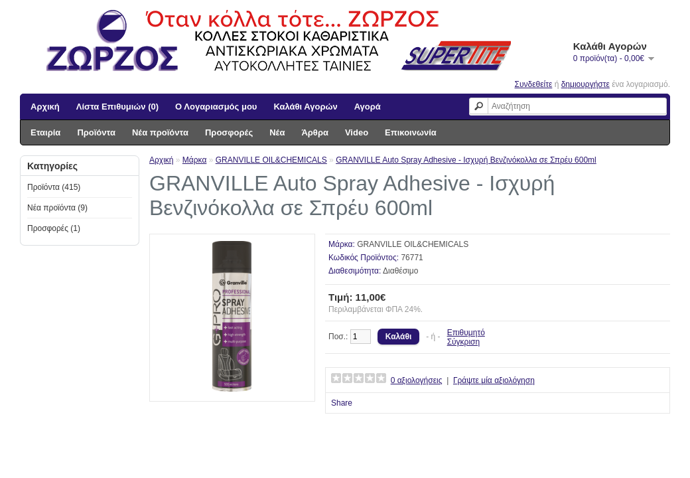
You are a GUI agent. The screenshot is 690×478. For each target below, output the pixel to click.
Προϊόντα (96, 132)
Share (341, 403)
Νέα (277, 132)
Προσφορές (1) (53, 228)
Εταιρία (45, 132)
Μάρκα (194, 160)
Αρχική (45, 107)
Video (356, 132)
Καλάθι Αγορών (305, 107)
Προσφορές (229, 132)
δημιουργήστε (585, 84)
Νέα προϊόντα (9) (57, 207)
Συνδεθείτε (534, 84)
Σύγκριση (463, 342)
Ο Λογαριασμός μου (216, 107)
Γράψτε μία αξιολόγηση (494, 380)
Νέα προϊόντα (160, 132)
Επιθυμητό (466, 332)
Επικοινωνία (411, 132)
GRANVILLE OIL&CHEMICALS (271, 160)
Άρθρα (314, 132)
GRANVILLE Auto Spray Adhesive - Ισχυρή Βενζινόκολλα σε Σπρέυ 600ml (466, 160)
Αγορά (367, 107)
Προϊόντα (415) (53, 187)
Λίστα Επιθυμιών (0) (117, 107)
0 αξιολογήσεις (417, 380)
